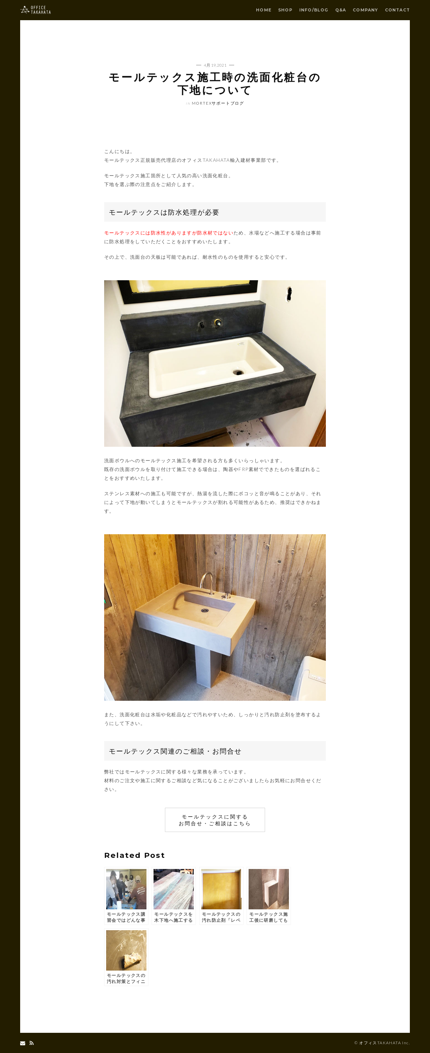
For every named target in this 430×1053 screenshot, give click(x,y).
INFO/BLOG (314, 9)
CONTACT (397, 9)
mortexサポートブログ (218, 103)
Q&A (340, 9)
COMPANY (365, 9)
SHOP (285, 9)
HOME (263, 9)
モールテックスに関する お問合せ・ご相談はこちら (215, 819)
